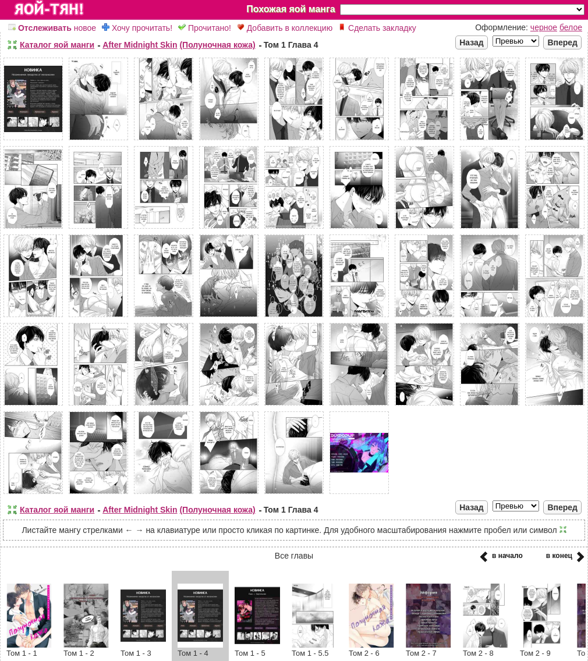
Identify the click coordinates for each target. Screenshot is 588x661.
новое (52, 28)
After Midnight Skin (139, 44)
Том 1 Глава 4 (291, 44)
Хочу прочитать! (137, 28)
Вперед (562, 42)
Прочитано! (204, 28)
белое (570, 27)
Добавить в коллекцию (284, 28)
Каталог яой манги (57, 44)
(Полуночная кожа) (217, 44)
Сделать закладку (377, 28)
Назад (471, 42)
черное (543, 27)
